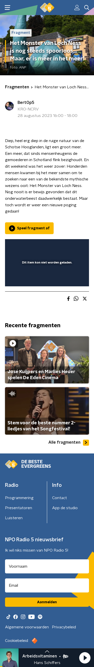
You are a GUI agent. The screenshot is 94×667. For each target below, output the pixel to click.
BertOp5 (26, 103)
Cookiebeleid (16, 641)
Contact (59, 498)
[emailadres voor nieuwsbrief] (47, 585)
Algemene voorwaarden (27, 627)
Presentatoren (18, 508)
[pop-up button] (62, 246)
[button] (85, 658)
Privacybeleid (64, 627)
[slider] (46, 278)
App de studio (65, 508)
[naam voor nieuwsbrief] (47, 566)
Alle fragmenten (68, 443)
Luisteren (14, 518)
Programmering (19, 498)
